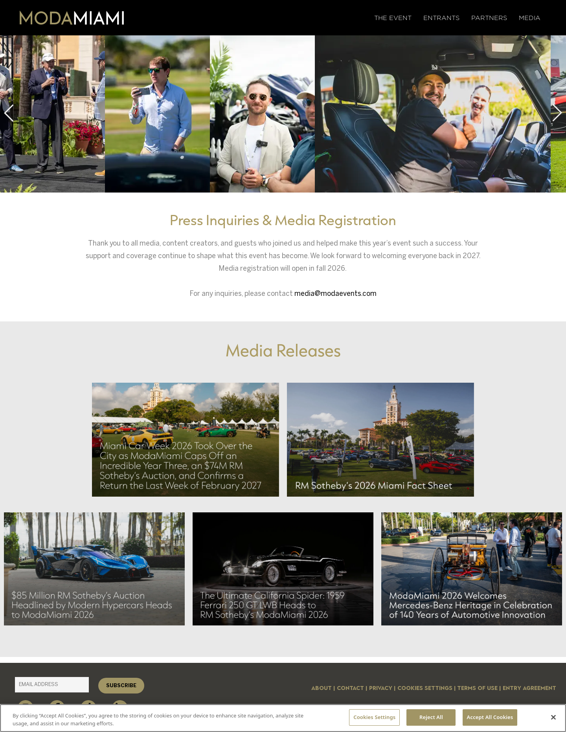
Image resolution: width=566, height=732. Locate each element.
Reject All (431, 717)
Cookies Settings (424, 688)
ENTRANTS (441, 18)
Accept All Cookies (490, 717)
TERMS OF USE (477, 688)
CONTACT (350, 688)
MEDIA (529, 18)
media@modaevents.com (335, 293)
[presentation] (8, 113)
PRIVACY (380, 688)
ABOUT (321, 688)
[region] (283, 718)
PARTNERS (489, 18)
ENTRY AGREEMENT (529, 688)
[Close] (553, 717)
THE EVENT (393, 18)
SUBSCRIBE (121, 685)
